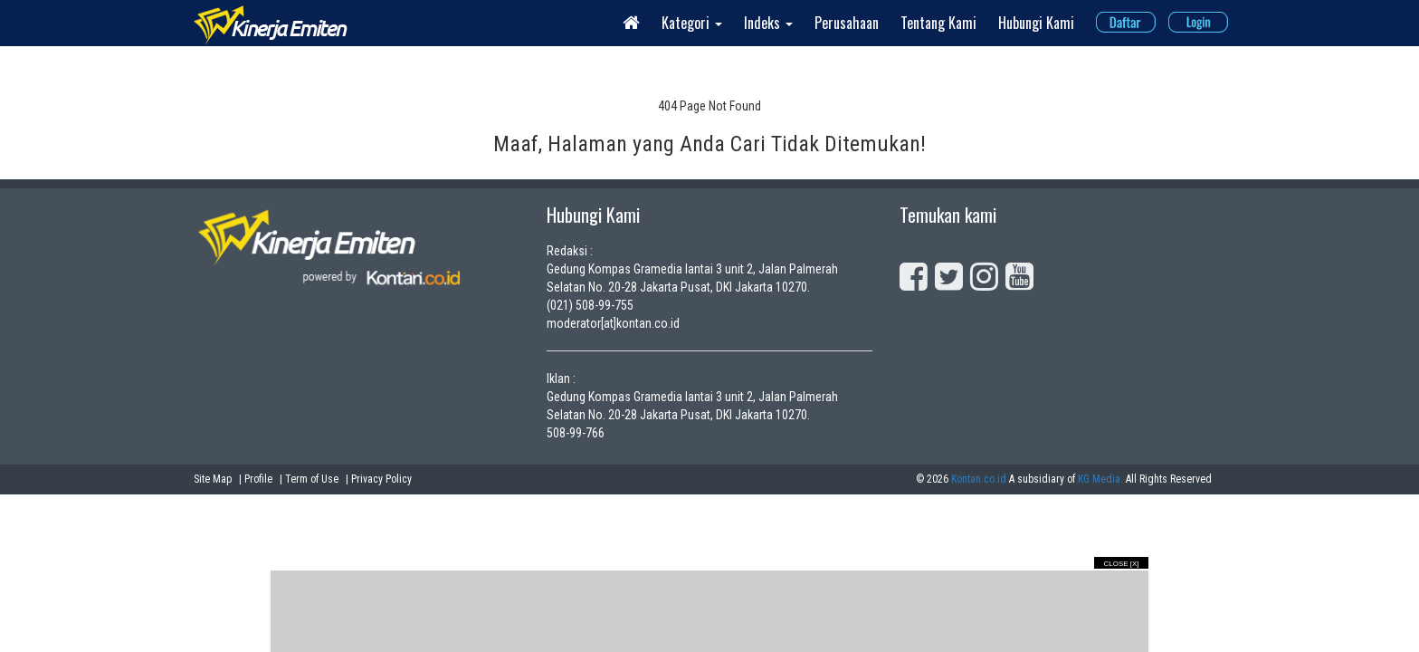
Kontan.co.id (978, 479)
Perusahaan (846, 23)
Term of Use (311, 479)
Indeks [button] (768, 23)
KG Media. (1100, 479)
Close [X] (1120, 564)
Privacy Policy (381, 479)
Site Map (213, 479)
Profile (258, 479)
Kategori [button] (692, 23)
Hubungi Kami (1036, 23)
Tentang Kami (938, 23)
